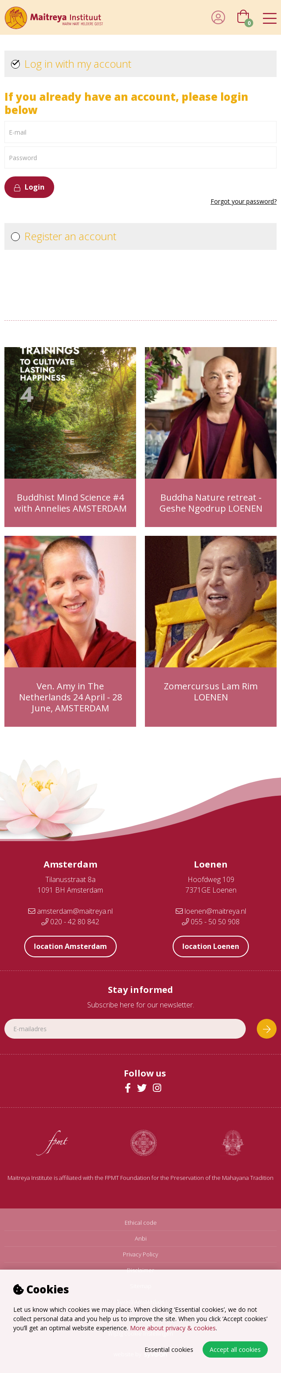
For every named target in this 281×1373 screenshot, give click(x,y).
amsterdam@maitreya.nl (70, 911)
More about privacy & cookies (173, 1328)
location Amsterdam (70, 946)
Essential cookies (168, 1349)
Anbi (141, 1238)
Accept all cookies (235, 1349)
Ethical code (141, 1222)
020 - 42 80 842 (70, 921)
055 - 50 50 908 (211, 921)
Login (29, 187)
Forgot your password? (244, 201)
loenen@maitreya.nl (211, 911)
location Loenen (210, 946)
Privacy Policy (140, 1254)
